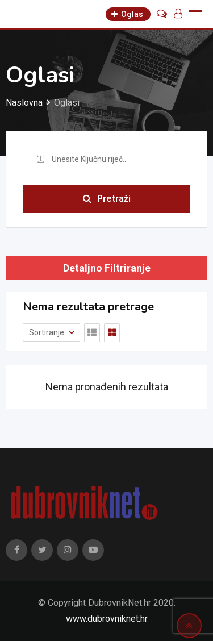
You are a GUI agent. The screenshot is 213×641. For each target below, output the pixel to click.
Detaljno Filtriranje (107, 268)
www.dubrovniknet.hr (107, 618)
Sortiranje (47, 332)
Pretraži (107, 198)
